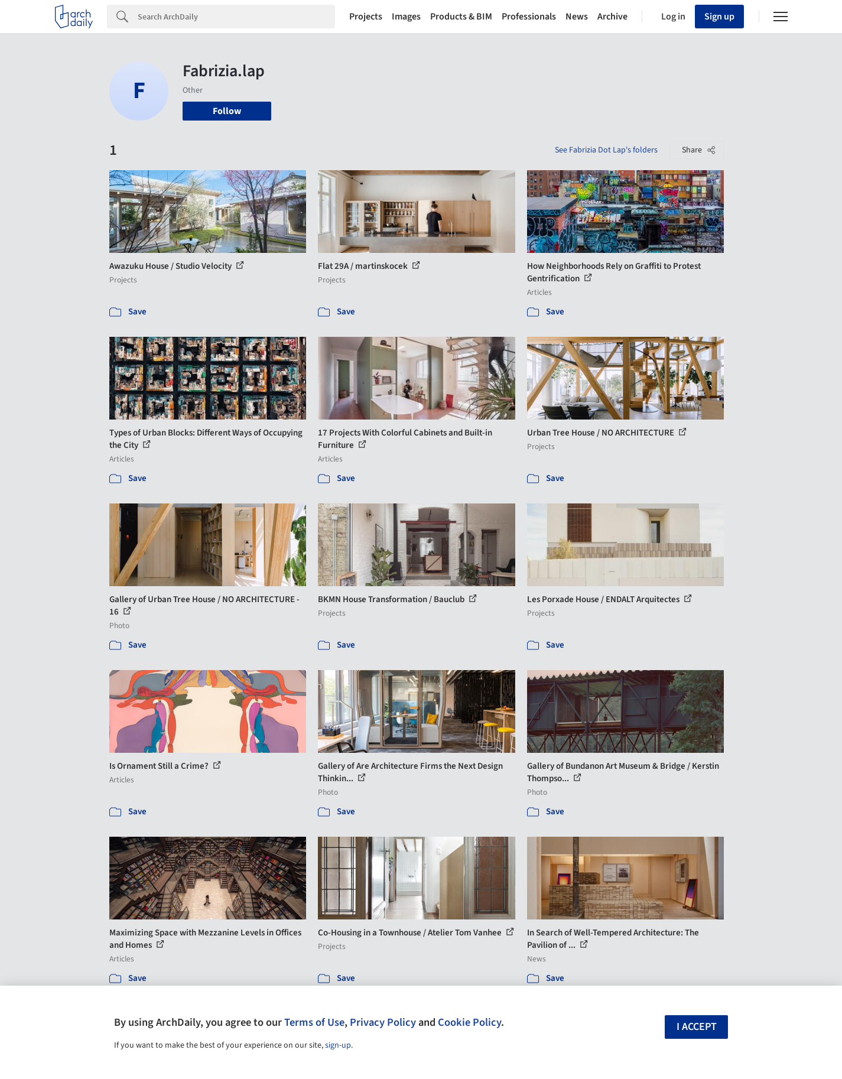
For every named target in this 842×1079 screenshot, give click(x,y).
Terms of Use (314, 1022)
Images (406, 16)
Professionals (529, 16)
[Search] (236, 16)
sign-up (338, 1045)
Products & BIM (461, 16)
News (576, 16)
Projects (365, 16)
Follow (227, 111)
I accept (697, 1026)
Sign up (719, 16)
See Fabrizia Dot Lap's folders (606, 150)
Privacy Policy (383, 1022)
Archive (612, 16)
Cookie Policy (469, 1022)
